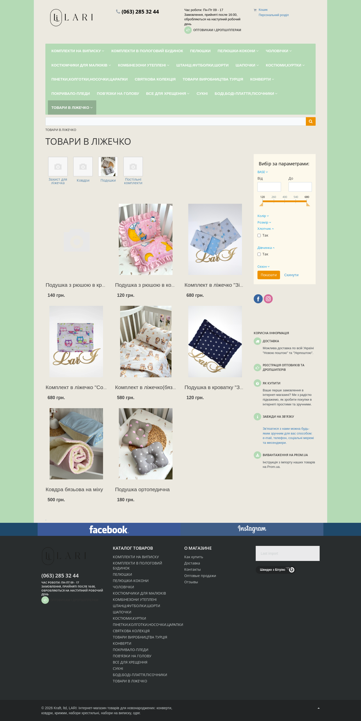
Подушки (108, 180)
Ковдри (83, 180)
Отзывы (191, 582)
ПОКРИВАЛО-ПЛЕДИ (130, 649)
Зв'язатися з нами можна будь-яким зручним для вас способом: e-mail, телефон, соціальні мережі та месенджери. (288, 436)
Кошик (263, 10)
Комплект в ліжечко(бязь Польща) (156, 387)
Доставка (192, 563)
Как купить (193, 556)
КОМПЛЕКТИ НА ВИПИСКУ (136, 556)
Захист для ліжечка (58, 181)
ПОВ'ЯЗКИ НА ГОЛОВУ (132, 656)
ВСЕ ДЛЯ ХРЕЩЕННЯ (130, 662)
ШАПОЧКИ (122, 612)
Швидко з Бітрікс (272, 569)
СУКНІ (118, 668)
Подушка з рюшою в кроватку (82, 285)
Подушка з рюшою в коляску (150, 285)
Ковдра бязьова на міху (74, 489)
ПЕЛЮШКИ (122, 574)
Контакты (192, 569)
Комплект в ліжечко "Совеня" (81, 387)
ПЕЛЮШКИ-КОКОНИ (131, 580)
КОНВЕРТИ (122, 643)
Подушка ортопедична (142, 489)
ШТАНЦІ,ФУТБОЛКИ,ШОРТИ (136, 605)
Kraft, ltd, (61, 708)
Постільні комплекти (133, 181)
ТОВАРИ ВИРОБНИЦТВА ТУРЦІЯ (140, 637)
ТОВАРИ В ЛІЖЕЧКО (130, 681)
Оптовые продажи (200, 575)
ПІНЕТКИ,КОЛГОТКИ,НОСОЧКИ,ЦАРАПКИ (148, 624)
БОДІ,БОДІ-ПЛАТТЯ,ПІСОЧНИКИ (140, 674)
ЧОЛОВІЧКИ (123, 587)
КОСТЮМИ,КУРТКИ (129, 618)
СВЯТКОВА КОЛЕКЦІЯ (131, 630)
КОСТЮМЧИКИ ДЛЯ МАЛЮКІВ (139, 593)
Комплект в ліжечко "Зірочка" (220, 285)
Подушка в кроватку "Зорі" (217, 387)
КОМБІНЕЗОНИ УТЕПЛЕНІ (135, 599)
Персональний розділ (274, 15)
